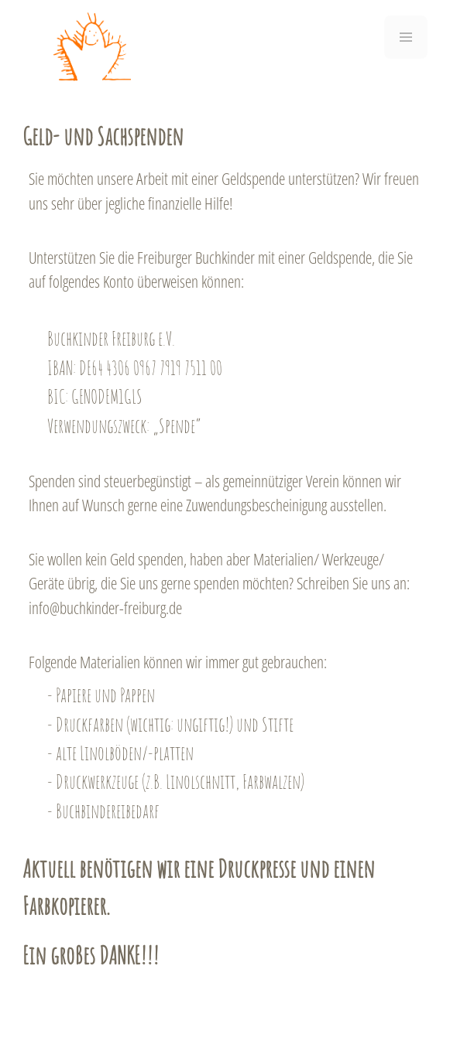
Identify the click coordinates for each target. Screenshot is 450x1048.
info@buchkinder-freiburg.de (105, 608)
